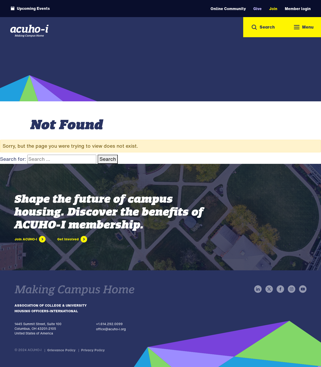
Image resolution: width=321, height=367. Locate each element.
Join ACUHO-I (25, 239)
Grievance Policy (61, 350)
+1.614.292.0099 (109, 323)
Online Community (228, 8)
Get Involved (68, 239)
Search (108, 159)
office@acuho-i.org (111, 329)
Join (273, 8)
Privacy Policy (93, 350)
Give (257, 8)
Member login (298, 8)
